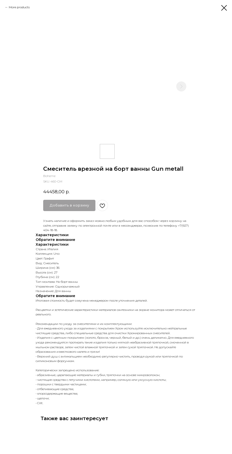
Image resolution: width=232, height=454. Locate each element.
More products (19, 7)
